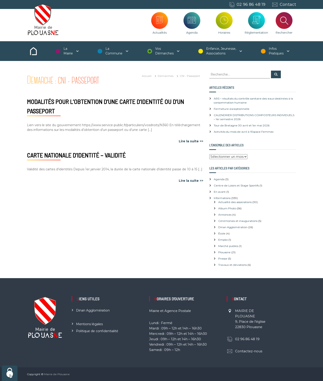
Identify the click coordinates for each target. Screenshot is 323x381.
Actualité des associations (235, 202)
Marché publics (228, 246)
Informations (222, 198)
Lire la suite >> (191, 141)
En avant (220, 191)
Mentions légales (89, 324)
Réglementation (256, 32)
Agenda (192, 32)
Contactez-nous (248, 351)
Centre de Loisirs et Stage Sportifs (236, 185)
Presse (222, 258)
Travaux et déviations (232, 264)
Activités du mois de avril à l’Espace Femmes (243, 131)
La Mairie (68, 51)
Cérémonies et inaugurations (238, 221)
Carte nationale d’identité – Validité (76, 155)
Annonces (224, 214)
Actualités (160, 32)
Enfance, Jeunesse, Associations (221, 51)
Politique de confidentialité (97, 331)
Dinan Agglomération (232, 227)
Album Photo (227, 208)
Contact (288, 4)
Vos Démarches (164, 51)
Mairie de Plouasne (57, 374)
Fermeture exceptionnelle (231, 108)
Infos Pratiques (276, 51)
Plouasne (224, 252)
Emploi (223, 239)
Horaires (224, 32)
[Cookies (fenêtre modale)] (9, 373)
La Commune (113, 51)
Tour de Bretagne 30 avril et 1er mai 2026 (241, 125)
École (221, 233)
